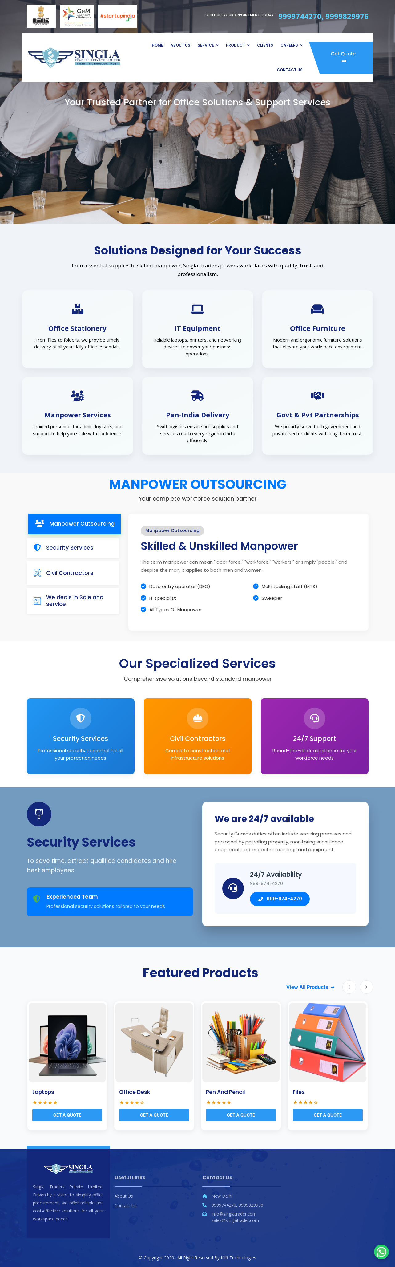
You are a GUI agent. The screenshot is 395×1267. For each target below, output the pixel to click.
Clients (265, 45)
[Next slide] (366, 987)
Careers (289, 45)
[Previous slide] (349, 987)
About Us (180, 45)
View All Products (307, 987)
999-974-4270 (280, 898)
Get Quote (343, 57)
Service (206, 45)
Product (235, 45)
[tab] (74, 524)
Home (157, 45)
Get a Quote (67, 1115)
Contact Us (290, 69)
